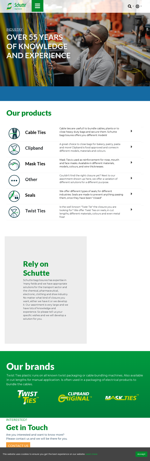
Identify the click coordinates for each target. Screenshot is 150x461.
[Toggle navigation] (37, 6)
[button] (18, 445)
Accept (141, 454)
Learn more (91, 454)
